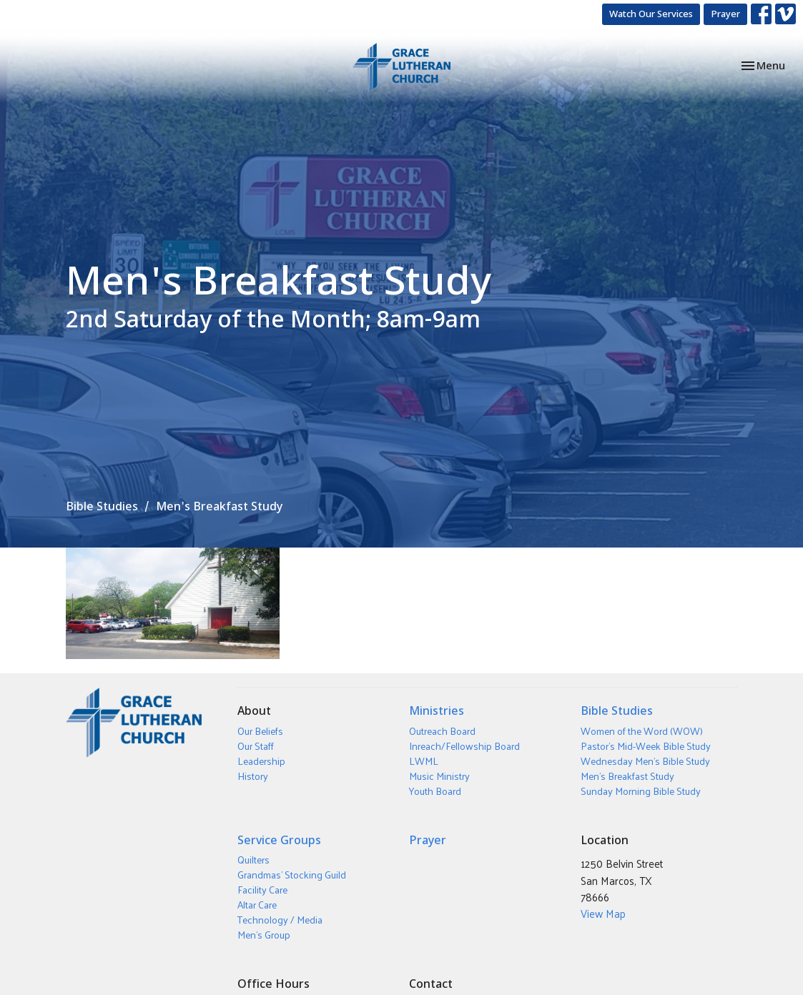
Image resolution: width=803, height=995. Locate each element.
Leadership (261, 761)
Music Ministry (439, 776)
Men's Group (263, 935)
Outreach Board (442, 731)
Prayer (725, 13)
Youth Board (435, 791)
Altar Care (257, 905)
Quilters (253, 859)
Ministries (436, 710)
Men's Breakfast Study (627, 776)
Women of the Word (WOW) (642, 731)
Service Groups (279, 840)
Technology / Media (279, 920)
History (252, 776)
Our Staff (255, 746)
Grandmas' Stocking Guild (291, 874)
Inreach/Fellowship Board (464, 746)
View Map (603, 913)
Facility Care (262, 890)
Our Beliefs (260, 731)
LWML (423, 761)
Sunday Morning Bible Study (641, 791)
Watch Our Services (651, 13)
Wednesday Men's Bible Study (645, 761)
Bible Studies (102, 506)
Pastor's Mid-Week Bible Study (646, 746)
